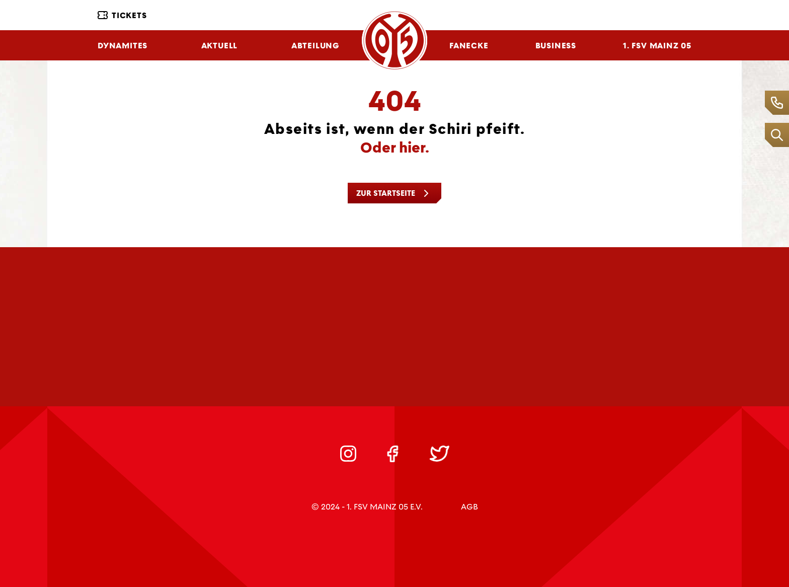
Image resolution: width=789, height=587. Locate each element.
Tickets (122, 15)
